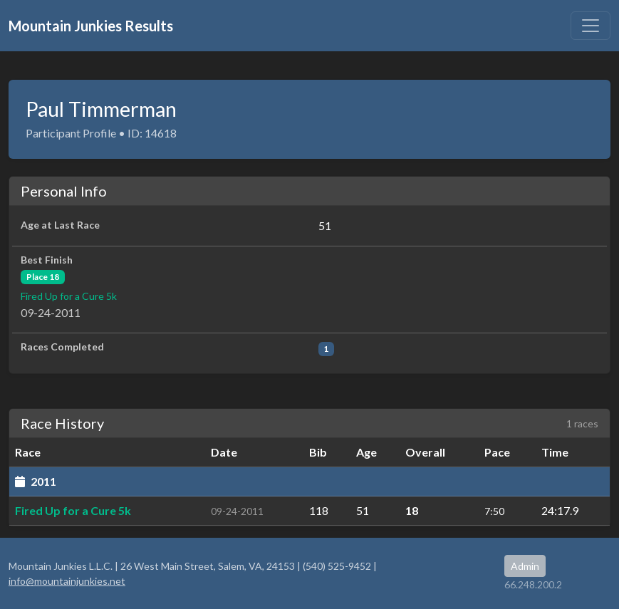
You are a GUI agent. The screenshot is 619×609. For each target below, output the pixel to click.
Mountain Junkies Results (91, 25)
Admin (525, 566)
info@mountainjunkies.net (67, 581)
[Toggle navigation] (590, 25)
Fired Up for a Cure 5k (69, 296)
